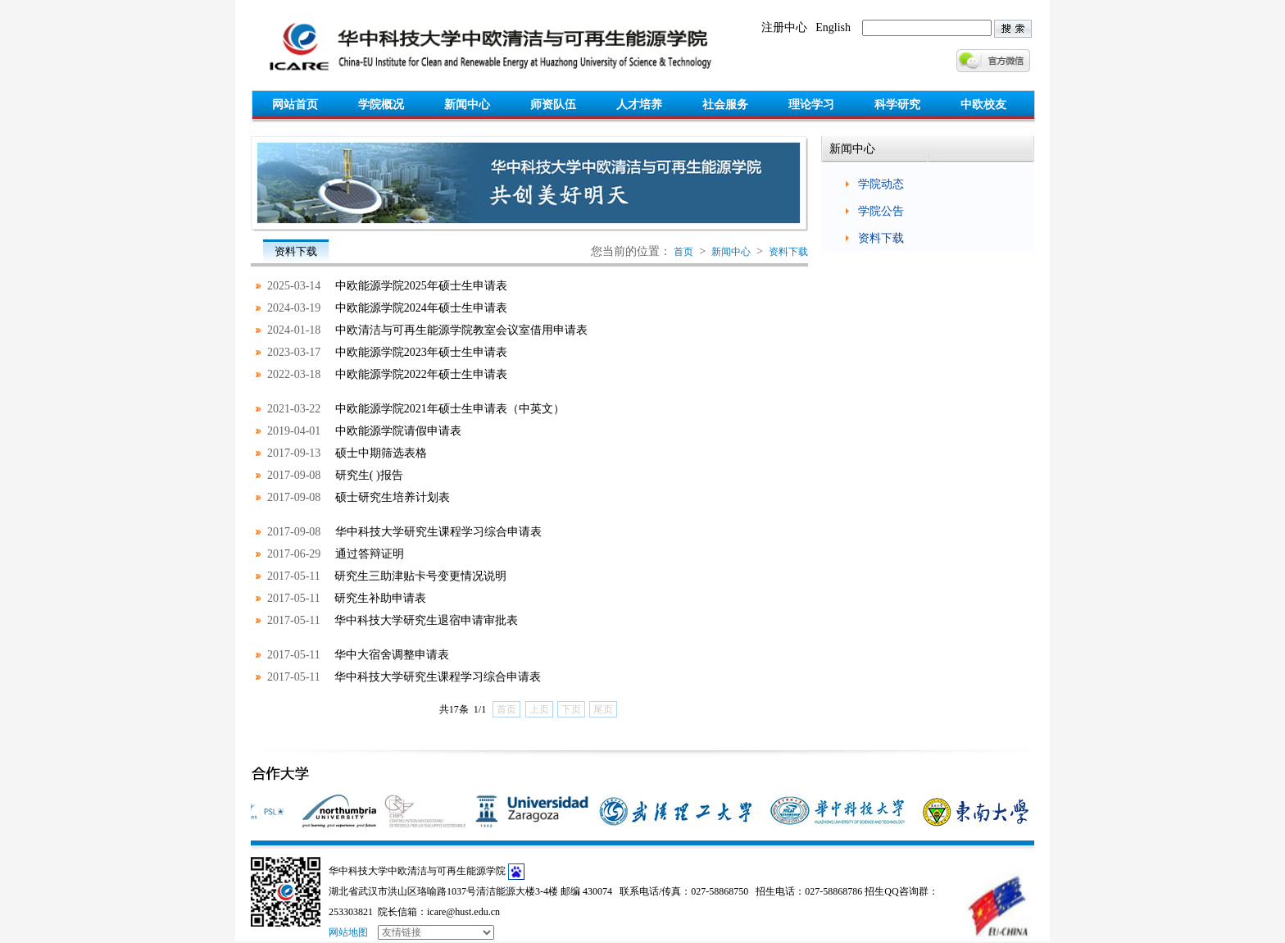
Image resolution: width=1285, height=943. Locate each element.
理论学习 (811, 104)
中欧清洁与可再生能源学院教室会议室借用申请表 (461, 330)
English (833, 27)
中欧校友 (983, 104)
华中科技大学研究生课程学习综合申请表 (438, 532)
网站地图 (348, 932)
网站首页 (295, 104)
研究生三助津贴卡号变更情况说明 (420, 576)
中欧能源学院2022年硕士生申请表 (421, 374)
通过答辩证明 (369, 554)
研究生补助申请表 (380, 598)
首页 (683, 251)
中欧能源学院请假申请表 (398, 431)
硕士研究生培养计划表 (392, 497)
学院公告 (881, 211)
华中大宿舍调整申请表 (391, 655)
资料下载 (788, 251)
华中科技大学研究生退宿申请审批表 (426, 620)
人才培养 (639, 104)
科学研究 (897, 104)
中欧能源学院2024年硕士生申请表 (421, 308)
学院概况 (381, 104)
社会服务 (725, 104)
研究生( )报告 (369, 475)
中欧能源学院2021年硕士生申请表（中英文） (450, 409)
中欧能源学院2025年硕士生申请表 (421, 286)
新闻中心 (467, 104)
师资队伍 (553, 104)
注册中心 (784, 27)
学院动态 (881, 184)
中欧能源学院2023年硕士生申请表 (421, 352)
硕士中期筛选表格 (381, 453)
